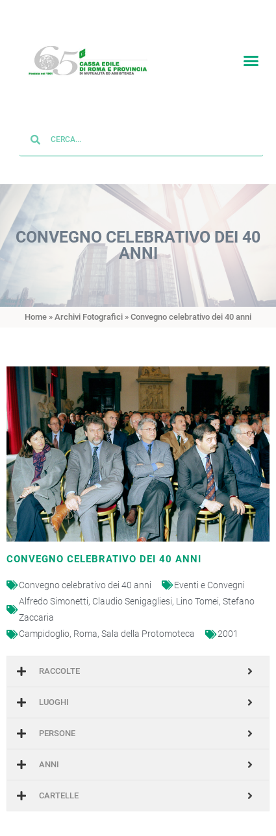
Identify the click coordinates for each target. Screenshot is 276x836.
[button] (251, 58)
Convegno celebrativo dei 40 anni (85, 575)
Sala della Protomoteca (148, 624)
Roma (85, 624)
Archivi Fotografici (89, 307)
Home (36, 307)
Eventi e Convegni (209, 575)
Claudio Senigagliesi (132, 591)
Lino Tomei (197, 591)
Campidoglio (44, 624)
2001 (228, 624)
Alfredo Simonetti (53, 591)
